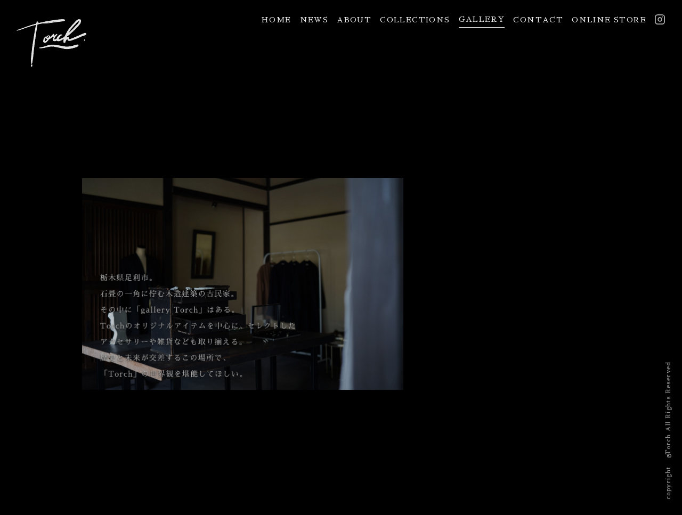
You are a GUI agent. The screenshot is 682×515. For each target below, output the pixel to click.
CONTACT (538, 19)
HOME (276, 19)
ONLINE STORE (609, 19)
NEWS (314, 19)
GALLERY (482, 19)
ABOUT (354, 19)
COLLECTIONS (415, 19)
